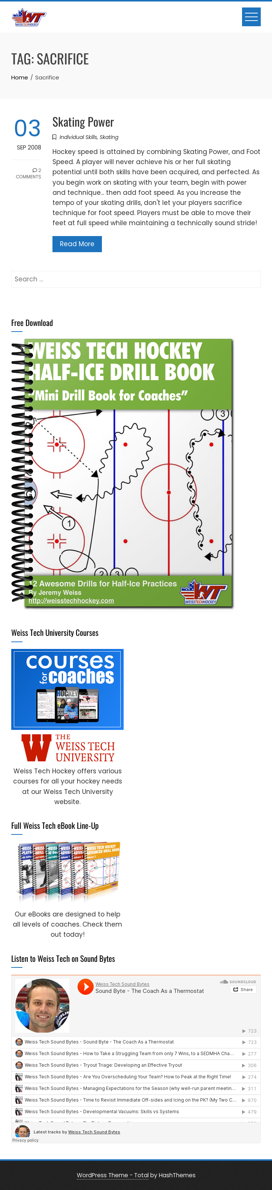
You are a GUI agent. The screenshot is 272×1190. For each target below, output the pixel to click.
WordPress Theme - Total (113, 1175)
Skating (109, 137)
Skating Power (83, 121)
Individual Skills (78, 137)
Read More (77, 243)
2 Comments (28, 173)
